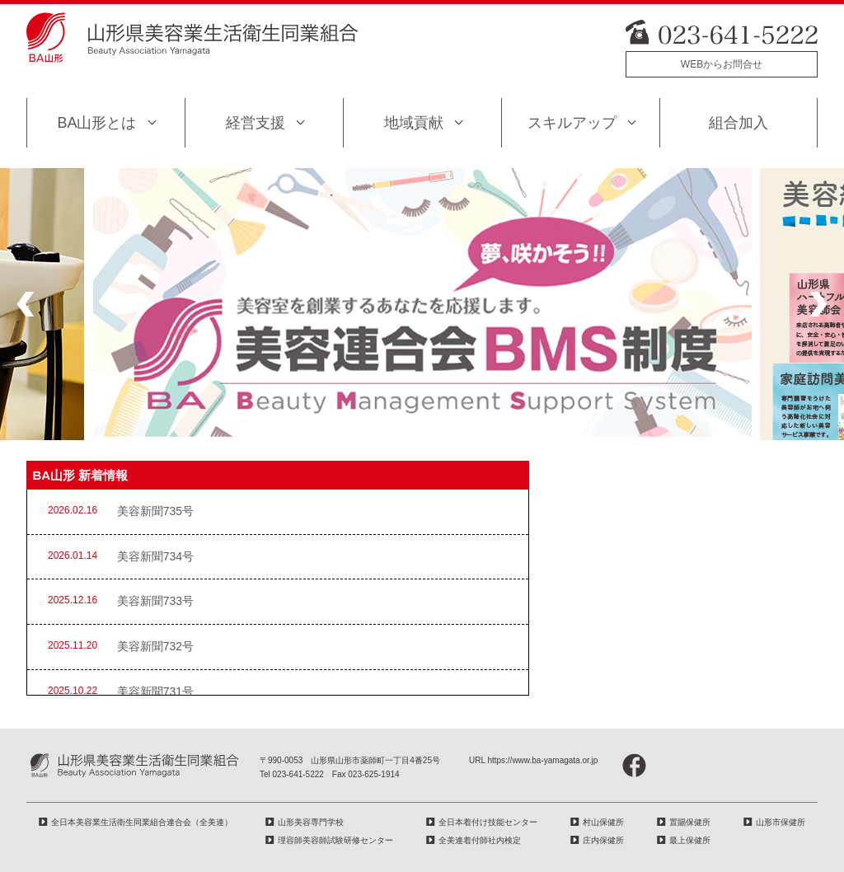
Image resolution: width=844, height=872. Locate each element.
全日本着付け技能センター (487, 822)
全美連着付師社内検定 (479, 840)
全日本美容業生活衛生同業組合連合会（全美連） (141, 822)
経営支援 (255, 123)
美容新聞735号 (155, 511)
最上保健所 (689, 840)
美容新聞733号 (155, 600)
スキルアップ (572, 123)
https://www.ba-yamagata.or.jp (542, 760)
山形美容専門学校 (311, 822)
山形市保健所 (780, 822)
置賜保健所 (689, 822)
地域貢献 (413, 123)
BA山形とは (96, 123)
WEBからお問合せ (721, 64)
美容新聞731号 (155, 691)
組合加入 (738, 123)
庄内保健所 (603, 840)
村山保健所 (603, 822)
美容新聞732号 (155, 646)
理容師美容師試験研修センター (335, 840)
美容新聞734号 (155, 556)
